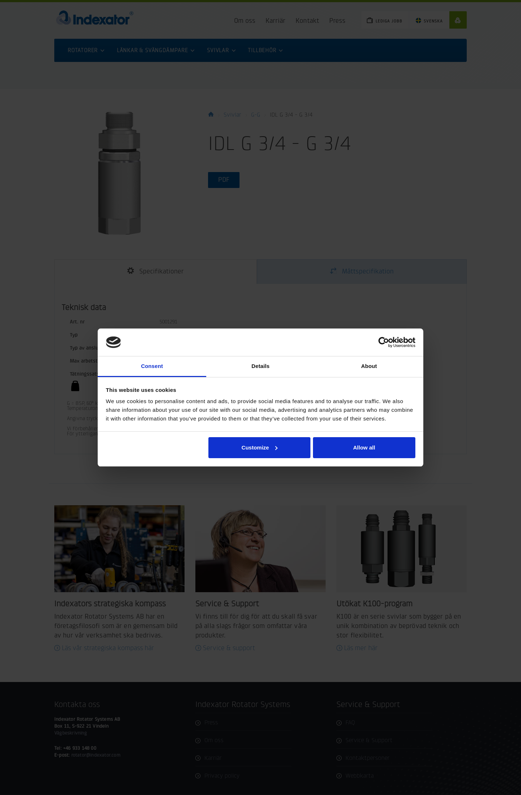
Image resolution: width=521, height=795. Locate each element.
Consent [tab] (152, 366)
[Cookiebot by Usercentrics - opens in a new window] (383, 342)
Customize (260, 447)
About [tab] (369, 366)
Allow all (364, 447)
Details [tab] (260, 366)
